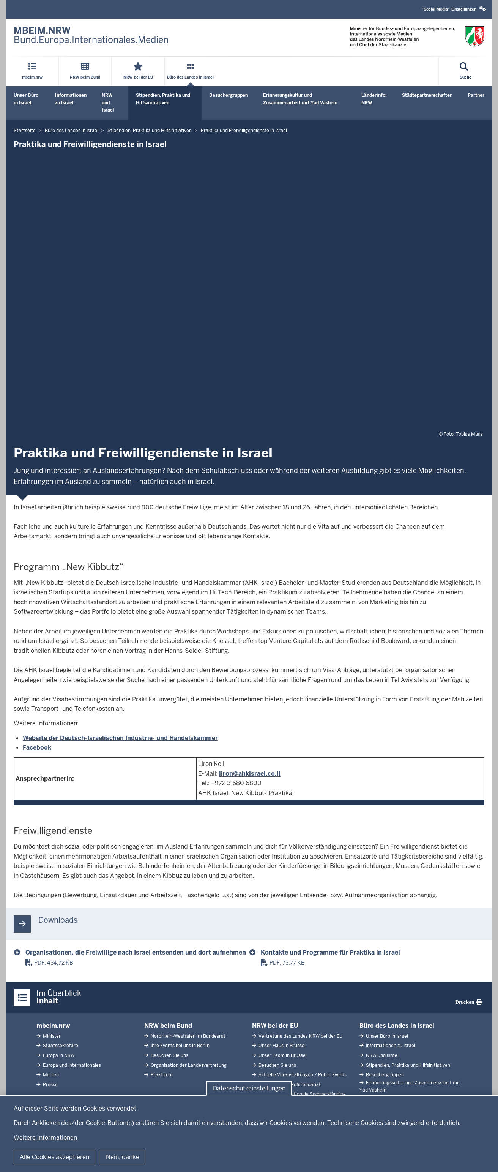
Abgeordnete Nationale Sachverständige (301, 1094)
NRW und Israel (108, 102)
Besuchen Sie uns (169, 1055)
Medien (50, 1075)
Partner (476, 95)
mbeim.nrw (53, 1026)
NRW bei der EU (275, 1026)
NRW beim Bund (168, 1026)
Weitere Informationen (45, 1138)
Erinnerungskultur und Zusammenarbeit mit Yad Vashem (300, 99)
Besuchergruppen (228, 95)
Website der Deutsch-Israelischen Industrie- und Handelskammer (120, 738)
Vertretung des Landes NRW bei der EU (300, 1036)
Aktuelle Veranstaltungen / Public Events (302, 1075)
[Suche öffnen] (465, 71)
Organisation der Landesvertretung (188, 1065)
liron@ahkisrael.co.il (250, 774)
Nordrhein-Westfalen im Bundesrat (187, 1036)
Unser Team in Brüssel (282, 1055)
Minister (51, 1036)
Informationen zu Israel (71, 99)
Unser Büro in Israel (26, 99)
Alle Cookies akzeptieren (54, 1157)
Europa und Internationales (71, 1065)
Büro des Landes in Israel (396, 1026)
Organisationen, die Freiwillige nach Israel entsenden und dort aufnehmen (135, 952)
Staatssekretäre (60, 1046)
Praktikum (161, 1075)
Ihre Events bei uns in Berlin (180, 1046)
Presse (50, 1085)
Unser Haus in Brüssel (281, 1046)
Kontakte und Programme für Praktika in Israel (330, 952)
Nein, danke (122, 1157)
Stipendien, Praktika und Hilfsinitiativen (163, 99)
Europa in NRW (58, 1055)
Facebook (37, 747)
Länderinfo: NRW (374, 99)
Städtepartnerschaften (427, 95)
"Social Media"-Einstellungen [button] (454, 9)
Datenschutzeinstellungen (249, 1088)
